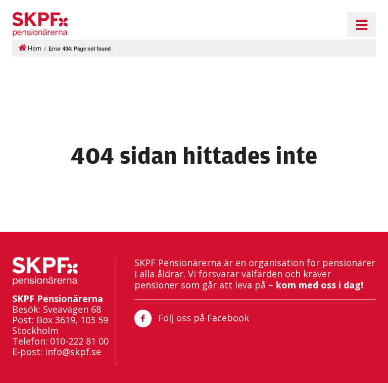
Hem (29, 48)
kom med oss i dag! (319, 285)
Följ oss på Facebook (192, 318)
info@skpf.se (73, 352)
